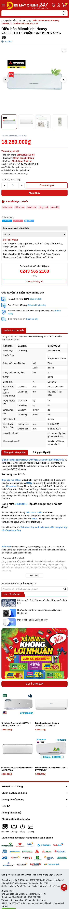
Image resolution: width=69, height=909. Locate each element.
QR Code (5, 828)
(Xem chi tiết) (36, 299)
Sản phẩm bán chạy (22, 20)
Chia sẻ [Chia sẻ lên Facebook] (6, 221)
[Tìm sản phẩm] (34, 13)
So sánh (8, 41)
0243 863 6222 (35, 897)
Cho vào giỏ (47, 185)
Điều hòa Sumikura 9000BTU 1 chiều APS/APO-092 (16, 724)
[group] (34, 80)
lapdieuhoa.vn (39, 900)
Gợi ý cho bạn (34, 684)
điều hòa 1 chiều (34, 512)
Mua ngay (34, 192)
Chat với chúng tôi (34, 281)
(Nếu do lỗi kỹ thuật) (36, 305)
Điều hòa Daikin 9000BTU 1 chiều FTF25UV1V (51, 768)
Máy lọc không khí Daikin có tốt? (32, 620)
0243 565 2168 (34, 271)
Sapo (58, 886)
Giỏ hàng (65, 5)
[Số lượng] (13, 185)
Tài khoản (59, 5)
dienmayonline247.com (20, 900)
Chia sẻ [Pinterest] (18, 221)
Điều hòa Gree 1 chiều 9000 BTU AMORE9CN (16, 768)
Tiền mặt (14, 828)
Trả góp (22, 828)
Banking (30, 828)
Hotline (53, 5)
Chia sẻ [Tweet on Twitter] (29, 221)
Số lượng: (6, 179)
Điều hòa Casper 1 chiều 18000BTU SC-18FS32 (47, 724)
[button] (63, 80)
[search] (64, 13)
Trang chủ (6, 20)
